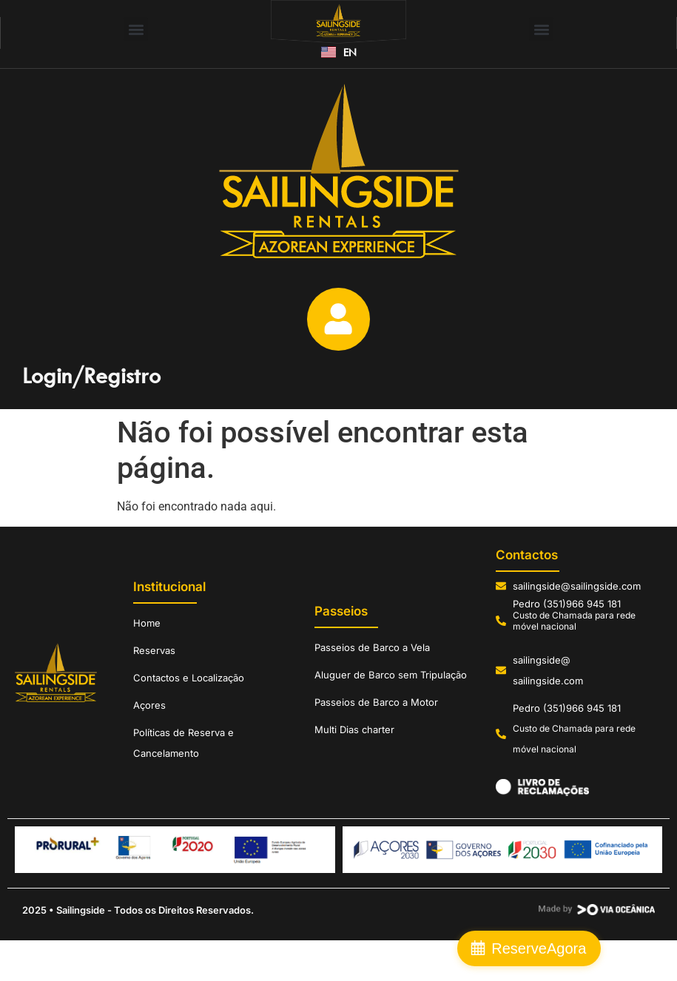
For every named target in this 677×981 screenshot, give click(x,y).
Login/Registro (91, 386)
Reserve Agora (600, 948)
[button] (136, 29)
